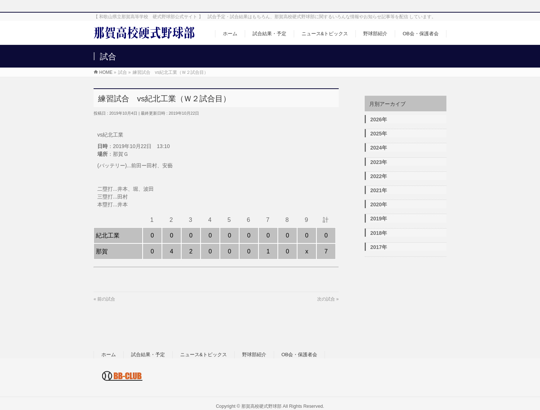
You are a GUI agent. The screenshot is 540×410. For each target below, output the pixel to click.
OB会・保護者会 (300, 354)
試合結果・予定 (148, 354)
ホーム (108, 354)
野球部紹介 (254, 354)
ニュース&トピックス (203, 354)
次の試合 (326, 299)
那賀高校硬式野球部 (261, 406)
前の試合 (106, 299)
